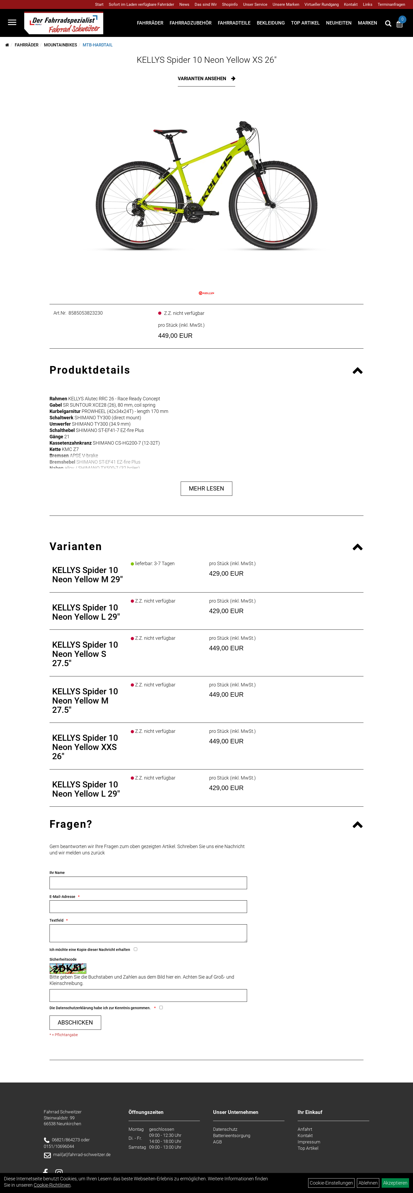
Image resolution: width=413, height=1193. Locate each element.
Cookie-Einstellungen (331, 1183)
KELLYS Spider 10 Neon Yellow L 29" (86, 612)
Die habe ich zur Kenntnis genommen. (100, 1008)
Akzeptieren (395, 1183)
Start (99, 4)
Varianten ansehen (202, 78)
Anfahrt (305, 1129)
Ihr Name (57, 872)
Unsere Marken (286, 4)
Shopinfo (230, 4)
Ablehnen (368, 1183)
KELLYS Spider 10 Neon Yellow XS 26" (207, 60)
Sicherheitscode (63, 959)
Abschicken (75, 1022)
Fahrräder (150, 23)
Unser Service (255, 4)
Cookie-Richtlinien (52, 1185)
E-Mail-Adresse (62, 896)
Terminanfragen (391, 4)
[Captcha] (148, 995)
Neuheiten (339, 23)
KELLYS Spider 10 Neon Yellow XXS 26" (85, 747)
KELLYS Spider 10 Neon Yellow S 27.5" (85, 654)
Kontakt (351, 4)
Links (367, 4)
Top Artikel (305, 23)
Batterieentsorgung (231, 1135)
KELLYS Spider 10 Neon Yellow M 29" (87, 574)
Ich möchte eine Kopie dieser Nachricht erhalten (90, 949)
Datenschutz (225, 1129)
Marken (367, 23)
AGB (217, 1141)
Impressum (309, 1141)
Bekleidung (271, 23)
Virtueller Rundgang (321, 4)
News (184, 4)
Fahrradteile (234, 23)
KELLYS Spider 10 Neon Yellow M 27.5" (85, 700)
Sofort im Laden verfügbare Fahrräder (141, 4)
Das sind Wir (206, 4)
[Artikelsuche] (388, 24)
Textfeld (56, 920)
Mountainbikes (60, 44)
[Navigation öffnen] (12, 23)
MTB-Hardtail (98, 44)
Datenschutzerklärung (74, 1008)
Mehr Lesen (206, 488)
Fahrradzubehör (191, 23)
